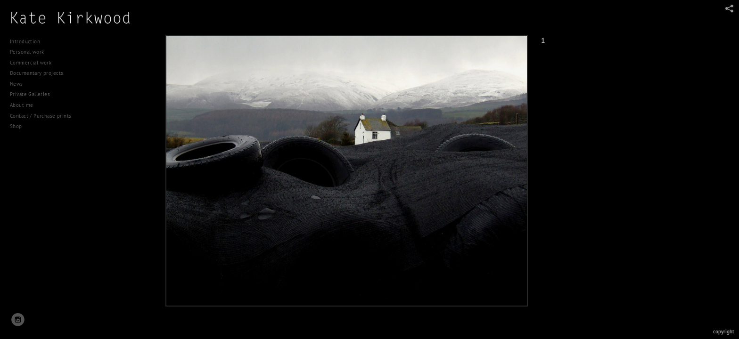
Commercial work (34, 62)
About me (21, 105)
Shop (16, 126)
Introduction (25, 41)
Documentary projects (40, 73)
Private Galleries (30, 94)
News (16, 84)
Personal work (30, 51)
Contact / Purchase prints (41, 116)
